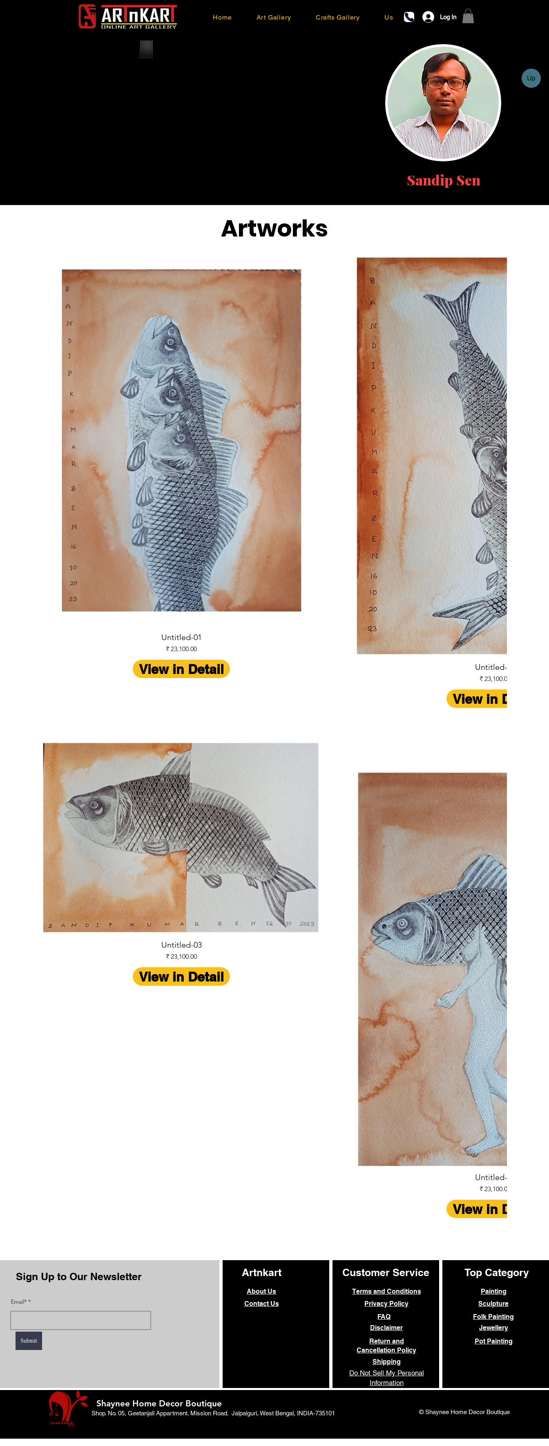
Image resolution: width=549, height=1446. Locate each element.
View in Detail (181, 669)
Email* (19, 1302)
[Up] (531, 78)
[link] (468, 16)
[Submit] (29, 1341)
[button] (274, 17)
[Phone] (409, 17)
